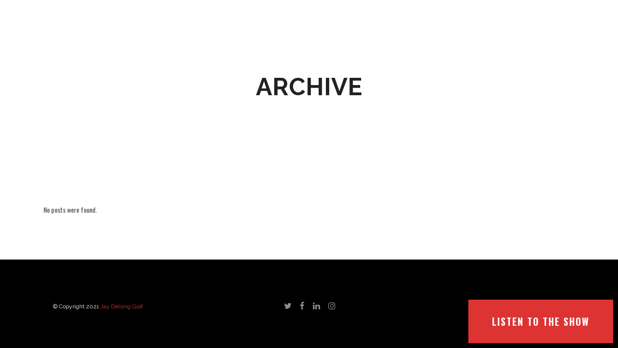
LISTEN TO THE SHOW (541, 321)
